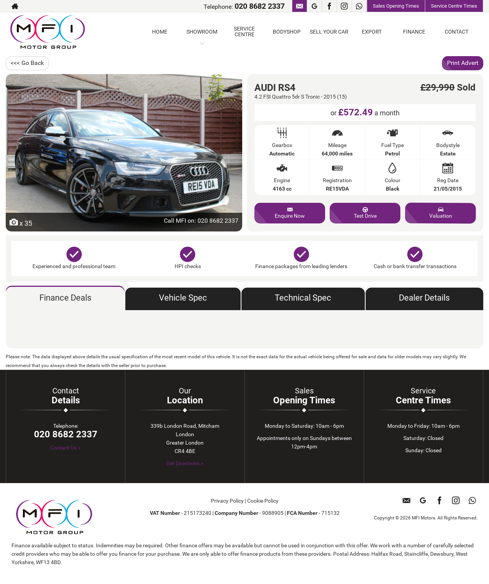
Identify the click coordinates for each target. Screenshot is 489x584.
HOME (159, 32)
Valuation (440, 213)
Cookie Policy (263, 501)
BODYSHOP (287, 32)
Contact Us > (65, 448)
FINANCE (414, 32)
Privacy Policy (227, 501)
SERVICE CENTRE (244, 31)
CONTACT (456, 32)
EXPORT (372, 32)
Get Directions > (184, 463)
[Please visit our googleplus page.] (314, 6)
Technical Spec (303, 298)
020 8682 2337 (260, 6)
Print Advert (462, 62)
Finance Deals (65, 298)
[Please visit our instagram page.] (344, 6)
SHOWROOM (201, 32)
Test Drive (365, 213)
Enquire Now (290, 213)
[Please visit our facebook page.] (329, 6)
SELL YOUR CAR (329, 32)
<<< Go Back (27, 62)
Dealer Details (424, 298)
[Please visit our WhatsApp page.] (358, 6)
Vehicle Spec (183, 298)
